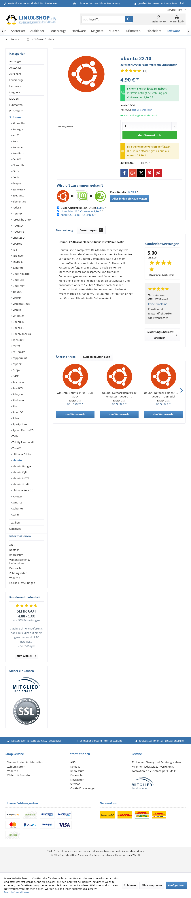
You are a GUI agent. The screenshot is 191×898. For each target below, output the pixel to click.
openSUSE (18, 340)
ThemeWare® (132, 861)
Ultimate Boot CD (22, 490)
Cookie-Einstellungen (22, 589)
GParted (17, 243)
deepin (16, 183)
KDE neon (18, 255)
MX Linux (18, 316)
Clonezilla (18, 165)
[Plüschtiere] (153, 31)
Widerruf (14, 584)
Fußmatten (16, 105)
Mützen (14, 98)
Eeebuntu (18, 195)
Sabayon (17, 394)
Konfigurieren (176, 885)
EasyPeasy (18, 189)
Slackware (18, 400)
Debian (16, 177)
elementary (19, 201)
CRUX (15, 171)
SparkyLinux (19, 424)
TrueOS (17, 448)
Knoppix (17, 261)
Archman (18, 147)
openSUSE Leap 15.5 (73, 215)
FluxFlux (17, 213)
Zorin (15, 514)
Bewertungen (91, 230)
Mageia (16, 298)
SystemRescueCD (22, 430)
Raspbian (18, 382)
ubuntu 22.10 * (83, 208)
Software (15, 117)
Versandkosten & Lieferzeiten (19, 568)
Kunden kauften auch (96, 356)
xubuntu (17, 508)
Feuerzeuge (16, 80)
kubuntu (17, 267)
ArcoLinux (18, 153)
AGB (11, 551)
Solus (15, 418)
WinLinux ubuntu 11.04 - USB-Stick (75, 394)
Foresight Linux (21, 219)
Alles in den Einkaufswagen (129, 198)
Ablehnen (130, 885)
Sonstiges (15, 528)
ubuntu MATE (20, 478)
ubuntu (17, 460)
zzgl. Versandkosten (142, 109)
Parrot (16, 346)
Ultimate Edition (22, 454)
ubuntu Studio (21, 484)
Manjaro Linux (21, 304)
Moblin (16, 310)
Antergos (17, 129)
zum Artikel (26, 662)
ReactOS (17, 388)
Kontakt (14, 556)
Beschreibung (64, 230)
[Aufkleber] (37, 31)
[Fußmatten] (132, 31)
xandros (17, 502)
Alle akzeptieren (151, 885)
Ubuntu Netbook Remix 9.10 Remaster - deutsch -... (119, 394)
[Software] (173, 31)
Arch (15, 141)
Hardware (15, 86)
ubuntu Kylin (20, 472)
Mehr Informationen (16, 892)
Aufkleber (15, 74)
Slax (14, 406)
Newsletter (77, 786)
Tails (15, 436)
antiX (15, 135)
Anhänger (15, 61)
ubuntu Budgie (21, 466)
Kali (14, 249)
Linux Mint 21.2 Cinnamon (77, 211)
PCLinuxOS (19, 352)
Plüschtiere (16, 111)
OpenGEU (18, 328)
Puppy (16, 370)
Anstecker (15, 67)
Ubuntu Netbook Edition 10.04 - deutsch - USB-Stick (163, 394)
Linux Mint (18, 285)
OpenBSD (18, 322)
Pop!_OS (17, 364)
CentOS (17, 159)
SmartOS (17, 412)
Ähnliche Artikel (66, 356)
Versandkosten (103, 857)
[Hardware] (78, 31)
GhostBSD (18, 237)
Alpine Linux (20, 123)
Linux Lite (18, 279)
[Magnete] (97, 31)
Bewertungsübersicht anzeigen (162, 334)
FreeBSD (17, 225)
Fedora (16, 207)
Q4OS (15, 376)
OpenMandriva (21, 334)
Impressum (16, 561)
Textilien (14, 522)
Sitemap (75, 790)
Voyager (17, 496)
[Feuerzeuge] (58, 31)
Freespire (18, 231)
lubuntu (17, 291)
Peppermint (19, 358)
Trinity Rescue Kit (23, 442)
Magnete (14, 92)
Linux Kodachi (21, 273)
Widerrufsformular (18, 782)
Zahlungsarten (18, 579)
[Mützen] (114, 31)
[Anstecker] (18, 31)
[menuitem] (175, 9)
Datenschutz (17, 574)
